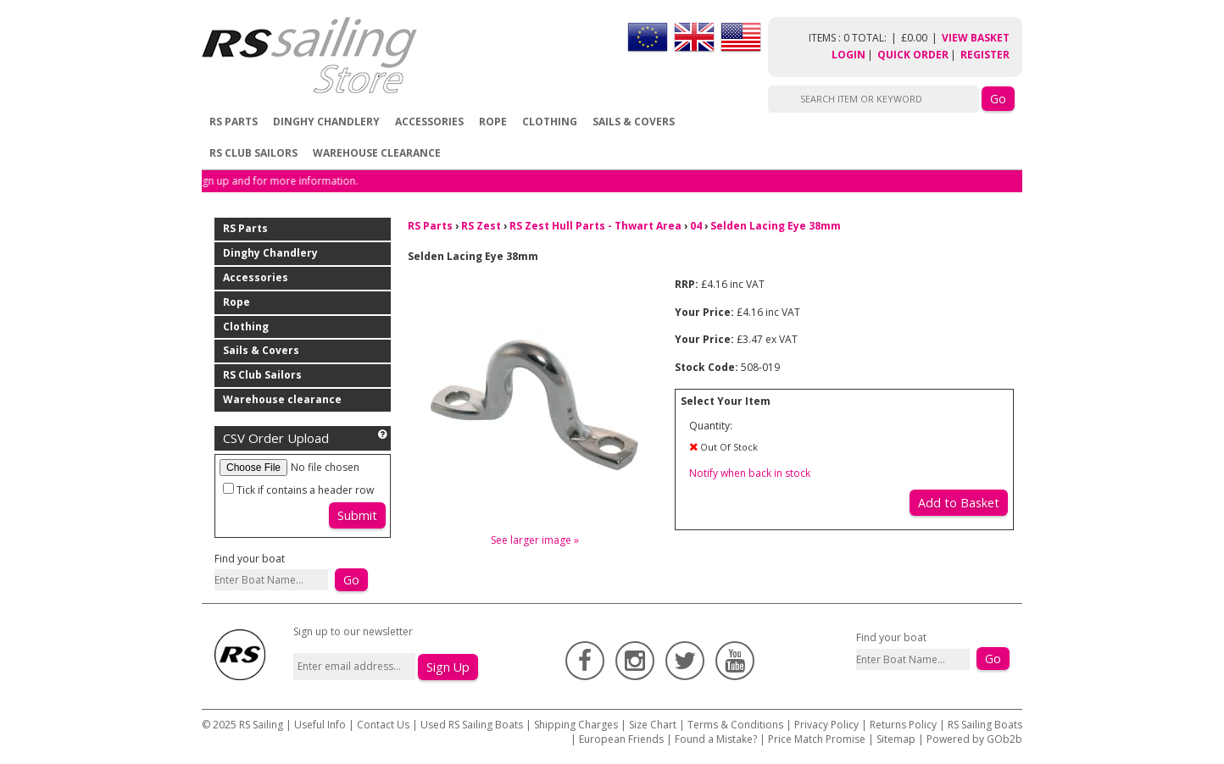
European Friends (621, 739)
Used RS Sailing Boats (471, 724)
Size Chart (652, 724)
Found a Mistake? (716, 739)
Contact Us (384, 724)
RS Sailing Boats (985, 724)
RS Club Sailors (253, 153)
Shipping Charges (576, 724)
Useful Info (320, 724)
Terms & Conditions (735, 724)
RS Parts (233, 121)
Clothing (549, 121)
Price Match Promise (816, 739)
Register (985, 54)
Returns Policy (903, 724)
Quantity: (710, 425)
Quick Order (913, 54)
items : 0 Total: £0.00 (875, 37)
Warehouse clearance (377, 153)
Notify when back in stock (749, 473)
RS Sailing (261, 724)
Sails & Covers (634, 121)
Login (848, 54)
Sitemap (895, 739)
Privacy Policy (826, 724)
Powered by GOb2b (974, 739)
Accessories (429, 121)
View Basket (976, 37)
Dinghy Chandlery (326, 121)
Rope (493, 121)
